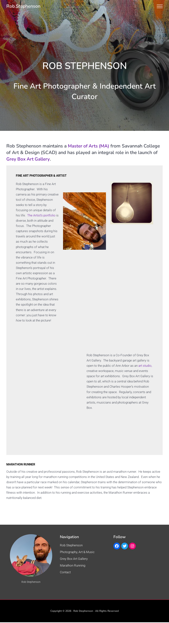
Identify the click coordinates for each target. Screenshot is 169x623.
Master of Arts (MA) (89, 146)
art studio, (145, 366)
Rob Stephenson (23, 6)
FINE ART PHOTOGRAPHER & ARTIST (44, 175)
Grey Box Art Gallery (28, 159)
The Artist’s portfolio (41, 215)
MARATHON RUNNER (22, 465)
